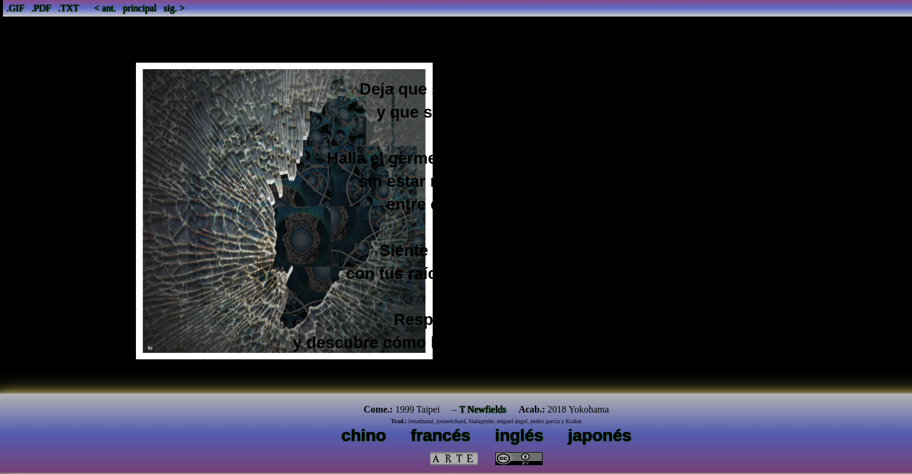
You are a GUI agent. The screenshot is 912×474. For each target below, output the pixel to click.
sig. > (174, 8)
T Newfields (482, 409)
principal (140, 8)
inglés (519, 435)
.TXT (68, 8)
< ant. (105, 8)
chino (363, 435)
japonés (599, 435)
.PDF (41, 8)
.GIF (15, 8)
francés (440, 435)
